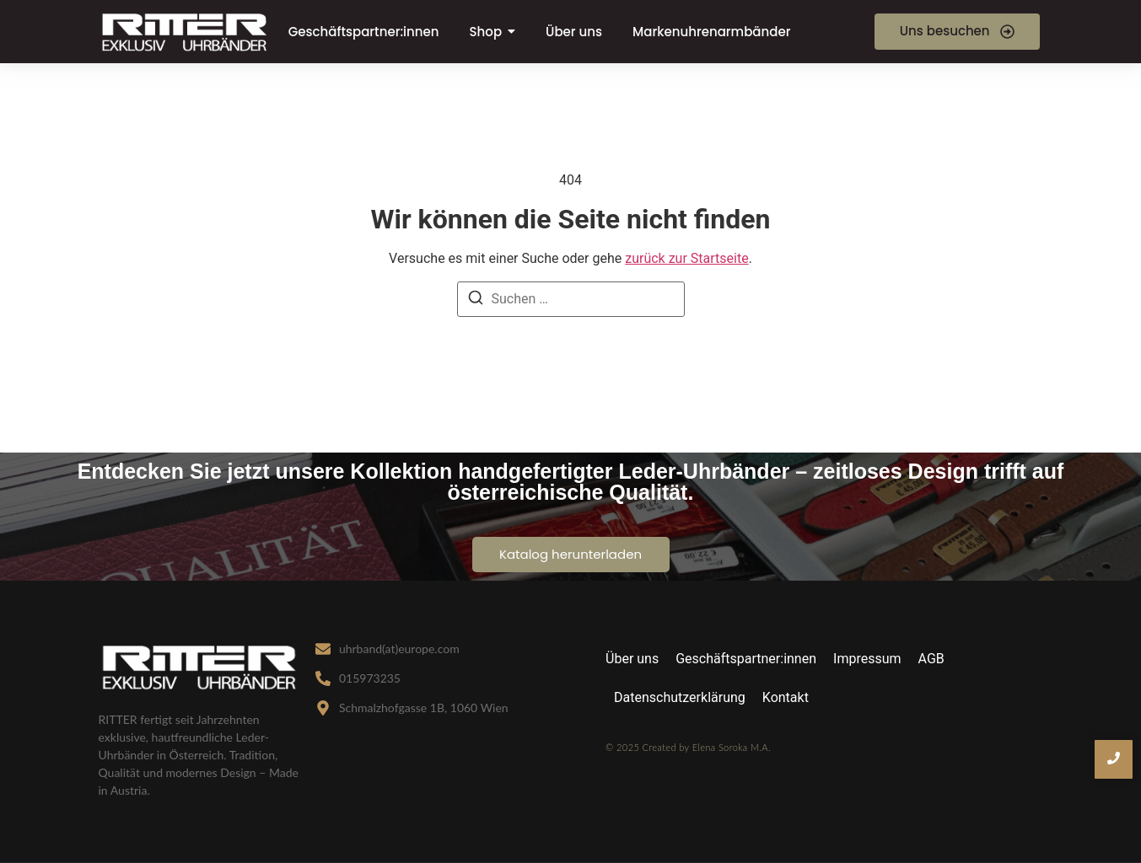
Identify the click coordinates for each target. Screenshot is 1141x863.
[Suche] (476, 300)
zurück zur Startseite (686, 258)
